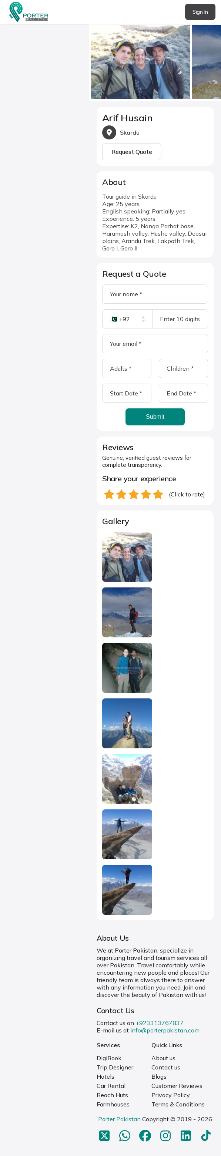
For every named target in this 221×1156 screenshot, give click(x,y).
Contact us (165, 1067)
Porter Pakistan (119, 1119)
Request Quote (131, 151)
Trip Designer (115, 1067)
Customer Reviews (176, 1085)
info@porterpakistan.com (165, 1030)
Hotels (105, 1076)
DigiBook (109, 1058)
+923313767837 (159, 1023)
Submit (155, 417)
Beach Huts (112, 1095)
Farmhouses (113, 1104)
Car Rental (111, 1085)
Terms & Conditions (178, 1104)
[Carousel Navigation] (155, 60)
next (213, 60)
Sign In (200, 12)
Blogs (159, 1076)
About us (163, 1058)
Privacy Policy (170, 1095)
